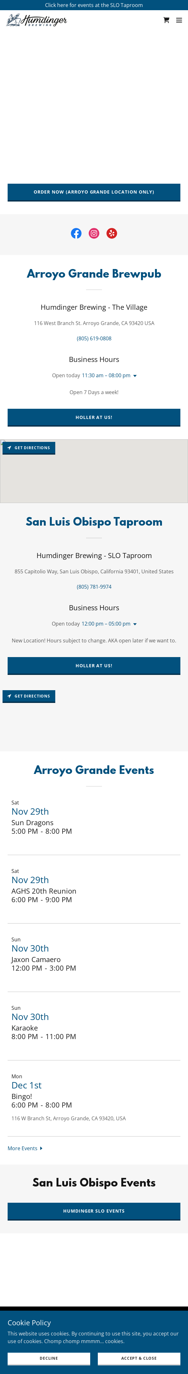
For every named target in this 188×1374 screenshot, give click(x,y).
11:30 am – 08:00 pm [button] (106, 375)
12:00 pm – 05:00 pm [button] (106, 623)
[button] (179, 20)
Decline (49, 1358)
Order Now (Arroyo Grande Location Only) (94, 192)
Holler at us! (94, 417)
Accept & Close (139, 1358)
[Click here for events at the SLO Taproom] (94, 5)
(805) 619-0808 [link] (94, 338)
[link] (36, 20)
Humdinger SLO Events (94, 1211)
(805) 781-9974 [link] (94, 586)
